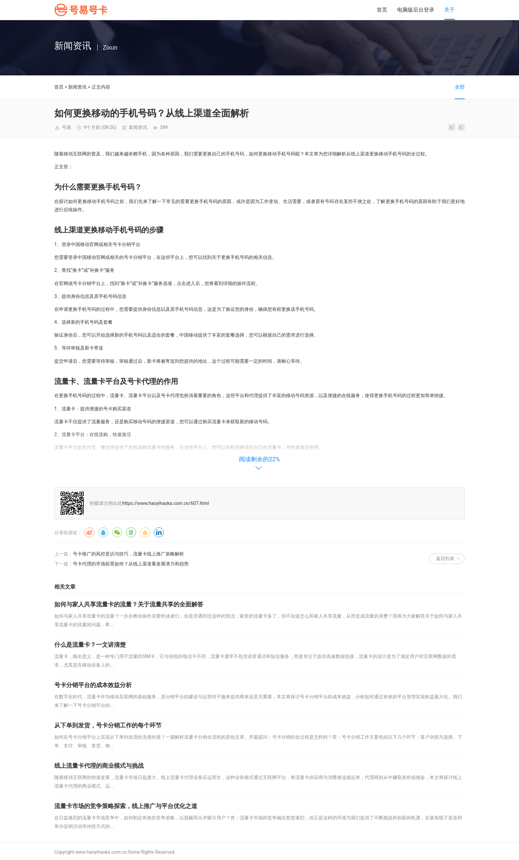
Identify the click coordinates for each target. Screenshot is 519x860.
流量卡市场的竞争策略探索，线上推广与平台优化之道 (125, 805)
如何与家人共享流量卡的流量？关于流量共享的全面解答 (128, 604)
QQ (103, 532)
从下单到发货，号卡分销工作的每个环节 (108, 725)
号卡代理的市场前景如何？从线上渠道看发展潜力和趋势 (131, 563)
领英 (159, 532)
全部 (460, 87)
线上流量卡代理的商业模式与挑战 (99, 765)
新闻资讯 (77, 87)
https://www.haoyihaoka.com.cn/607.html (165, 503)
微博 (89, 532)
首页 (382, 10)
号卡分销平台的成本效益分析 (93, 684)
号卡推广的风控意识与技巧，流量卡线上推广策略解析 (128, 553)
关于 (449, 10)
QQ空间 (145, 532)
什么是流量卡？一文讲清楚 (90, 644)
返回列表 (445, 558)
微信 (117, 532)
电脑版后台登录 (415, 10)
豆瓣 (131, 532)
